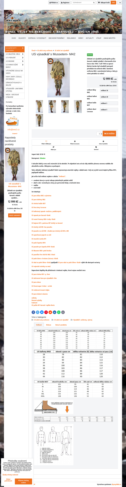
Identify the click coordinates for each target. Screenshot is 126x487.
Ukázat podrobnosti (8, 480)
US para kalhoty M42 (38, 199)
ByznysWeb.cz (116, 484)
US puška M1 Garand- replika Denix (43, 305)
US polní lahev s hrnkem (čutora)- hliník (45, 258)
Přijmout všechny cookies (23, 481)
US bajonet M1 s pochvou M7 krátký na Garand (47, 223)
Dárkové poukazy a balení (13, 83)
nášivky (34, 298)
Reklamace (71, 38)
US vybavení (15, 57)
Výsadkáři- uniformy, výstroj (82, 320)
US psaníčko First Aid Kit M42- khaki (43, 254)
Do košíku (109, 133)
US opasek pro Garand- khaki (41, 215)
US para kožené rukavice (40, 294)
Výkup (98, 38)
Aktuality (90, 38)
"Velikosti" (62, 176)
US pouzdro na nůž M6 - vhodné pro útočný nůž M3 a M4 (50, 231)
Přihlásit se (54, 2)
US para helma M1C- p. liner (41, 274)
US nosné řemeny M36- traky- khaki (43, 219)
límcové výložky (37, 300)
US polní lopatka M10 (38, 243)
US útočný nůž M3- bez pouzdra (42, 227)
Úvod (14, 38)
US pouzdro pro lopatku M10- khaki (43, 247)
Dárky (80, 38)
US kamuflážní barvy (15, 66)
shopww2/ (14, 133)
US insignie (15, 61)
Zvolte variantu (14, 215)
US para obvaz (36, 282)
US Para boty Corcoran (39, 207)
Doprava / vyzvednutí (37, 38)
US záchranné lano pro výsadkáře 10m (44, 278)
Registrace (65, 2)
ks (99, 134)
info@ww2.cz (13, 129)
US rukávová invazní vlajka (40, 290)
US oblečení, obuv (15, 54)
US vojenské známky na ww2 (41, 266)
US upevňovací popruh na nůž (41, 235)
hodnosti (34, 303)
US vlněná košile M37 (39, 203)
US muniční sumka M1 (39, 239)
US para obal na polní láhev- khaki (69, 262)
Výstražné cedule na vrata (14, 71)
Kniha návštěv (109, 38)
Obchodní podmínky (56, 38)
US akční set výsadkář (61, 320)
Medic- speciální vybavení (12, 95)
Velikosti (22, 38)
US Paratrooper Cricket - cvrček (42, 286)
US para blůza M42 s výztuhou (41, 195)
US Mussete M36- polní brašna (41, 250)
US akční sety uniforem (41, 320)
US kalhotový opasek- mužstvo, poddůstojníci (46, 211)
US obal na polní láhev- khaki (41, 262)
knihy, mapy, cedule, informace (14, 77)
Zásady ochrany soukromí (10, 475)
